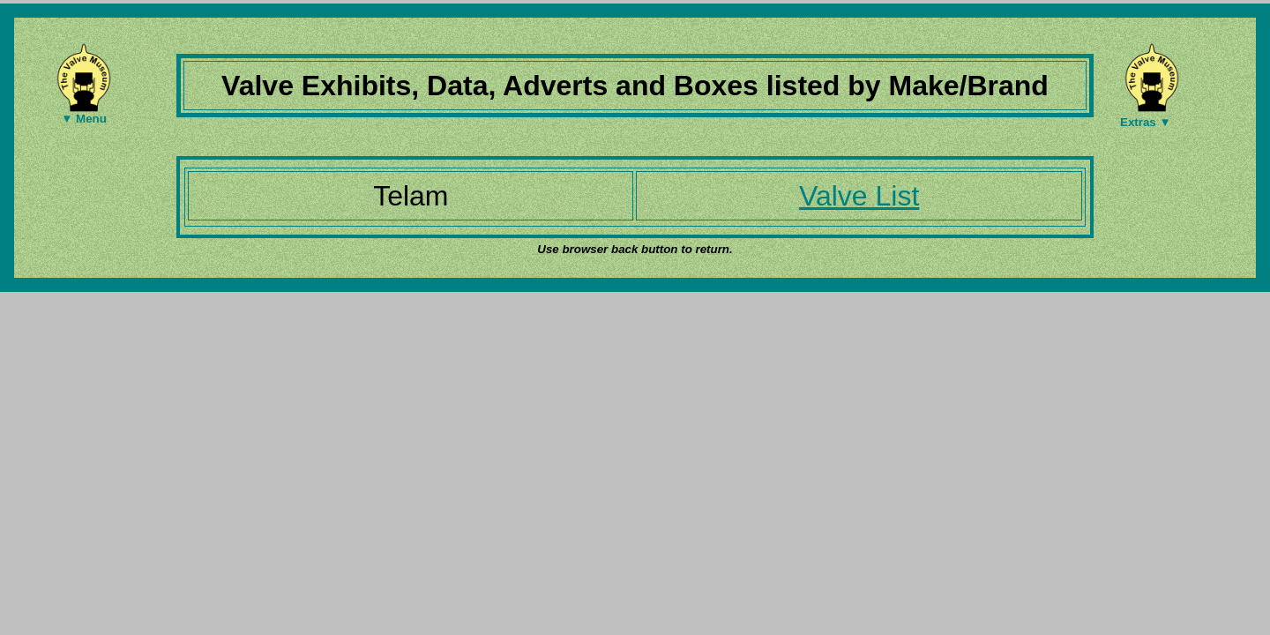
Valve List (859, 196)
